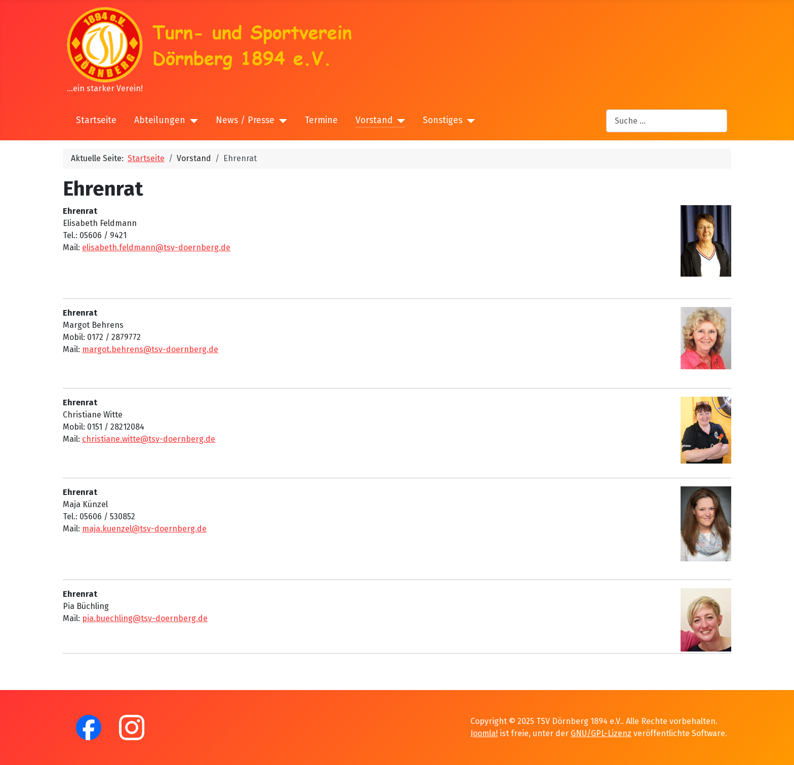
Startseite (96, 120)
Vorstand (373, 120)
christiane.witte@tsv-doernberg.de (148, 439)
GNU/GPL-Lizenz (601, 733)
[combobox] (666, 120)
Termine (321, 120)
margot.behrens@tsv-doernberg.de (150, 349)
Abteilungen (159, 120)
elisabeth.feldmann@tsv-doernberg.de (156, 247)
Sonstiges (442, 120)
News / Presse (245, 120)
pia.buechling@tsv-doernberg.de (145, 618)
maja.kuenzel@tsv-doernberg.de (144, 528)
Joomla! (484, 733)
